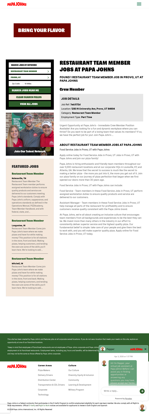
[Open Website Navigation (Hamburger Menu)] (140, 7)
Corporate (42, 390)
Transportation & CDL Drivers (51, 385)
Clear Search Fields (29, 97)
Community (73, 380)
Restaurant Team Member (24, 71)
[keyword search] (30, 65)
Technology (43, 395)
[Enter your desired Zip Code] (16, 83)
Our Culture (73, 370)
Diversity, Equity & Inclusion (81, 375)
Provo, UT (16, 77)
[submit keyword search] (48, 65)
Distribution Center (47, 380)
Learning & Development (79, 385)
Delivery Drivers (45, 375)
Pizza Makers (44, 370)
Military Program (76, 390)
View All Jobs (29, 103)
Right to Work (44, 405)
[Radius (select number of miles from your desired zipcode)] (33, 83)
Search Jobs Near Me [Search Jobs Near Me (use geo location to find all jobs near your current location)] (25, 90)
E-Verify (32, 405)
